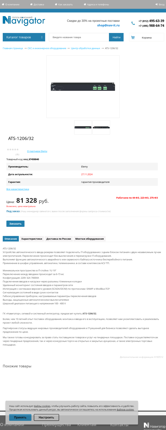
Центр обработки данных (85, 48)
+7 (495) (151, 25)
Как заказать (65, 4)
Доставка (39, 4)
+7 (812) (151, 21)
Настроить (46, 417)
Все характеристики (17, 189)
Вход (161, 4)
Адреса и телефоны (98, 4)
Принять (20, 417)
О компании (12, 4)
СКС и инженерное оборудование (47, 48)
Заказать (15, 223)
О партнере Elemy (37, 151)
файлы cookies (42, 406)
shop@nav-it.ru (108, 25)
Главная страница (13, 48)
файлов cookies (125, 409)
